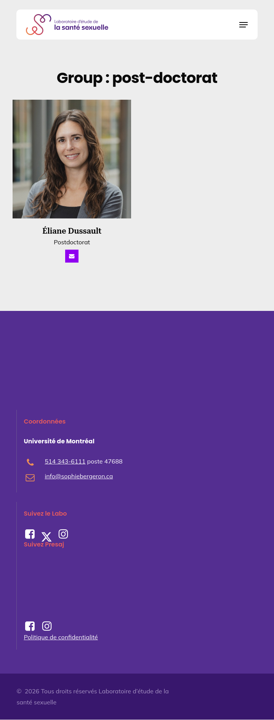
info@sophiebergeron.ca (79, 476)
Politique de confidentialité (61, 637)
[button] (243, 25)
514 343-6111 (65, 461)
